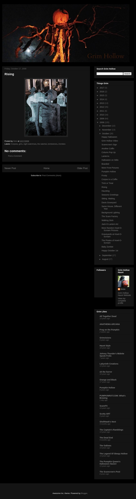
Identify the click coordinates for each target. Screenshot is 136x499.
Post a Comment (15, 156)
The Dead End (106, 438)
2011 (102, 111)
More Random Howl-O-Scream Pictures (112, 229)
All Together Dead (108, 316)
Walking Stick (107, 220)
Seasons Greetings (110, 195)
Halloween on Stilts (110, 160)
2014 (102, 99)
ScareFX (104, 406)
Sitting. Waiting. (108, 198)
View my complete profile (122, 300)
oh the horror (106, 372)
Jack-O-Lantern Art (110, 224)
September (107, 255)
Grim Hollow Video (110, 141)
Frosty (104, 175)
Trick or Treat (107, 183)
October (106, 133)
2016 (102, 91)
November (107, 130)
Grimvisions (105, 338)
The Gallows (105, 445)
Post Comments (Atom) (51, 175)
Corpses (14, 144)
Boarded (105, 164)
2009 (102, 118)
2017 (102, 88)
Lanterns (105, 156)
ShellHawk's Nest (108, 422)
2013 (102, 103)
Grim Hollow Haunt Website (124, 294)
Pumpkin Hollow (109, 171)
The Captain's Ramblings (111, 430)
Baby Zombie (107, 247)
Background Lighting (111, 212)
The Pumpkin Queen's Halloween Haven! (110, 462)
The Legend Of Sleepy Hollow (114, 454)
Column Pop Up (109, 152)
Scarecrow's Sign (109, 144)
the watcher (42, 144)
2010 (102, 115)
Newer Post (10, 168)
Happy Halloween (109, 137)
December (107, 126)
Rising (104, 187)
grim (20, 144)
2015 (102, 95)
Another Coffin (108, 148)
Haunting (106, 191)
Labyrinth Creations (109, 364)
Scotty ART (105, 414)
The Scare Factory (110, 216)
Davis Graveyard (109, 202)
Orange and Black (108, 380)
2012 (102, 107)
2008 (102, 122)
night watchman (30, 144)
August (105, 259)
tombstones (52, 144)
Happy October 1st (110, 250)
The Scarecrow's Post (110, 472)
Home (47, 168)
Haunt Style (105, 346)
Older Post (82, 168)
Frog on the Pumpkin (109, 330)
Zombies (61, 144)
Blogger (84, 493)
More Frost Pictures (110, 168)
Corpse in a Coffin (109, 179)
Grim (123, 289)
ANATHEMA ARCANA (110, 324)
